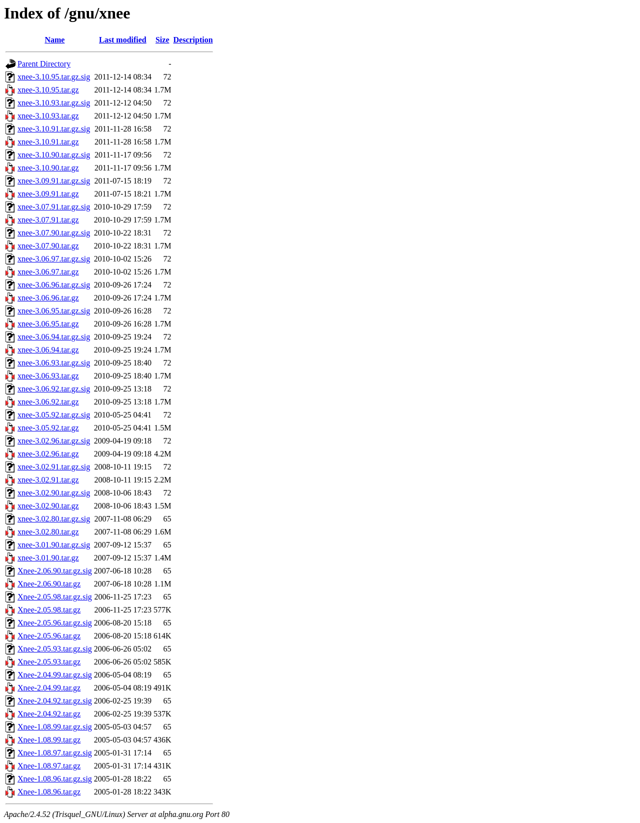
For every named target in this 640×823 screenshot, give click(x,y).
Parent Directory (44, 64)
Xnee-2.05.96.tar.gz (49, 636)
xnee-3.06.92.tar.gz (48, 402)
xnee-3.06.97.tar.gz (48, 272)
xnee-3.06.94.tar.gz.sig (54, 336)
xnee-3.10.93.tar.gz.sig (54, 102)
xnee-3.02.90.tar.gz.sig (54, 492)
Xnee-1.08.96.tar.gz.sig (55, 778)
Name (54, 40)
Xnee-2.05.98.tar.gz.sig (55, 596)
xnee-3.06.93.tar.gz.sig (54, 362)
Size (163, 40)
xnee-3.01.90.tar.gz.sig (54, 544)
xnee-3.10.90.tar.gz (48, 168)
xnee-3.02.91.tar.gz (48, 480)
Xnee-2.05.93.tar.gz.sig (55, 648)
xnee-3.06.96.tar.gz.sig (54, 284)
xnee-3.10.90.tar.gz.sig (54, 154)
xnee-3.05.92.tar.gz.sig (54, 414)
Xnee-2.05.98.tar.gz (49, 610)
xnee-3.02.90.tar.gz (48, 506)
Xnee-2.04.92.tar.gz (49, 714)
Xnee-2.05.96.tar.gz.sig (55, 622)
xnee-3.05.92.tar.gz (48, 428)
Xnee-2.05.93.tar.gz (49, 662)
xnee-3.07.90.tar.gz (48, 246)
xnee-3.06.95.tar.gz (48, 324)
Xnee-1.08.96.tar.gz (49, 792)
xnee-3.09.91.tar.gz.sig (54, 180)
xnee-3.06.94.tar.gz (48, 350)
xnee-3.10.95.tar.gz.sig (54, 76)
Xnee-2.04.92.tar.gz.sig (55, 700)
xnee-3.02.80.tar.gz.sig (54, 518)
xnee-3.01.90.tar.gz (48, 558)
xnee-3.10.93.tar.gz (48, 116)
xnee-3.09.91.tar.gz (48, 194)
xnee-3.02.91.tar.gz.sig (54, 466)
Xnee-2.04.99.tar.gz (49, 688)
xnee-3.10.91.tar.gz (48, 142)
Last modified (122, 40)
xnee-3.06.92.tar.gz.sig (54, 388)
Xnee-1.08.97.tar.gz (49, 766)
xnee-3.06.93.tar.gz (48, 376)
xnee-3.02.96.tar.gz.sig (54, 440)
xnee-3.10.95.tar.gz (48, 90)
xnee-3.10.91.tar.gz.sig (54, 128)
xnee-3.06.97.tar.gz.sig (54, 258)
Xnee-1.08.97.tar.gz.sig (55, 752)
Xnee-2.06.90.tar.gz (49, 584)
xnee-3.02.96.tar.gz (48, 454)
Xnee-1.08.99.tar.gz (49, 740)
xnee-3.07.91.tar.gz (48, 220)
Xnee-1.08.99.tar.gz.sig (55, 726)
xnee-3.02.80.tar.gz (48, 532)
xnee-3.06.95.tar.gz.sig (54, 310)
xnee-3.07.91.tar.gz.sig (54, 206)
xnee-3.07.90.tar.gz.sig (54, 232)
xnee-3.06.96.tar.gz (48, 298)
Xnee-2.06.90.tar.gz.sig (55, 570)
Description (193, 40)
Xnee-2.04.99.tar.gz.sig (55, 674)
